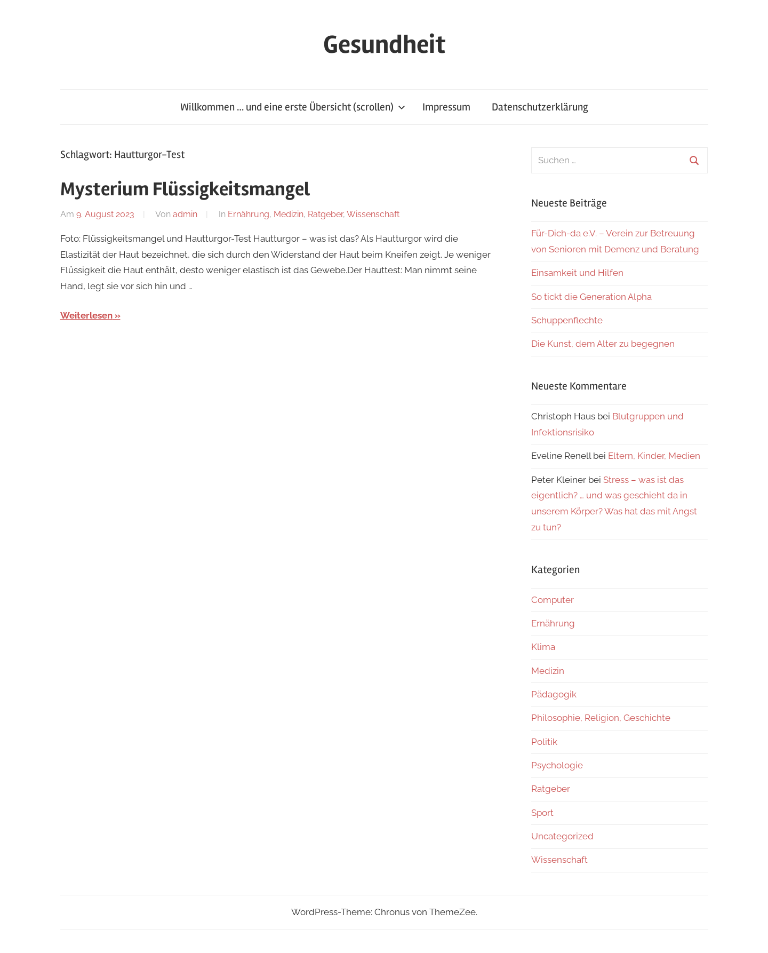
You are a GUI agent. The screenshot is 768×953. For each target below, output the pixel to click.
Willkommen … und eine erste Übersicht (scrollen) (292, 107)
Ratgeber (325, 214)
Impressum (446, 107)
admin (185, 214)
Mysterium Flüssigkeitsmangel (185, 189)
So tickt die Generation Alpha (591, 296)
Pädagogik (554, 694)
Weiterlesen (86, 315)
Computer (552, 599)
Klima (543, 646)
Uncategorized (562, 836)
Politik (544, 741)
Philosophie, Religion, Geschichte (600, 717)
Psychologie (557, 765)
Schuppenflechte (567, 320)
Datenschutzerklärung (540, 107)
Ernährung (248, 214)
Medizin (288, 214)
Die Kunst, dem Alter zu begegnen (603, 343)
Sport (542, 812)
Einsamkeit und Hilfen (577, 272)
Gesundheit (384, 44)
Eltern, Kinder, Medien (654, 455)
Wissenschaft (373, 214)
